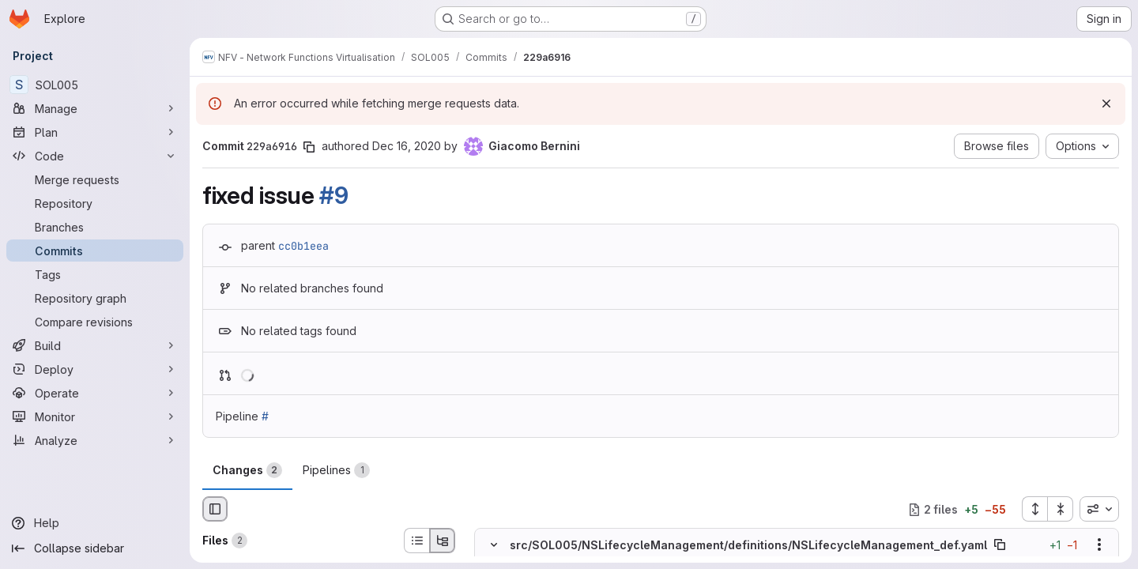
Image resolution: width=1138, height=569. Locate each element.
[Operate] (94, 393)
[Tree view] (442, 540)
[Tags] (94, 274)
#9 (333, 195)
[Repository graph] (94, 298)
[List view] (416, 540)
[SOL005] (94, 84)
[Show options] (1099, 545)
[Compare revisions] (94, 322)
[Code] (94, 156)
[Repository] (94, 203)
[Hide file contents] (493, 545)
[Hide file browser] (215, 509)
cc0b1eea (303, 246)
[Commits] (94, 250)
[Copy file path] (999, 545)
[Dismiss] (1106, 103)
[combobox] (1099, 509)
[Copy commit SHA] (309, 147)
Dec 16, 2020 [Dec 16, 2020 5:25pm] (406, 146)
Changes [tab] (247, 470)
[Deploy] (94, 369)
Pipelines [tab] (336, 470)
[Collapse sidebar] (94, 548)
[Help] (94, 523)
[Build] (94, 345)
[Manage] (94, 108)
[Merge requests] (94, 179)
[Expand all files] (1034, 509)
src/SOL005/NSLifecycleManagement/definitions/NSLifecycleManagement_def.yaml (748, 545)
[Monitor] (94, 416)
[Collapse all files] (1060, 509)
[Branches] (94, 227)
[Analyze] (94, 440)
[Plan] (94, 132)
